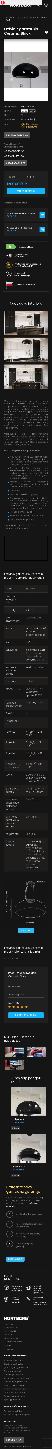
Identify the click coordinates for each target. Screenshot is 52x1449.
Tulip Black (18, 1119)
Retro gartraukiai (12, 1371)
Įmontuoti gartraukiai (14, 1385)
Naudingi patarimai (17, 135)
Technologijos (11, 1338)
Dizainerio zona (11, 1327)
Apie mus (8, 1324)
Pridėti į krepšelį (26, 191)
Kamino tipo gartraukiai (15, 1381)
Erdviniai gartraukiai (13, 1360)
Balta (32, 111)
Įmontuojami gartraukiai (16, 1367)
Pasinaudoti (15, 1259)
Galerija (8, 1334)
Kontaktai (9, 1349)
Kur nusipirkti (10, 1331)
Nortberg (10, 17)
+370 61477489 (14, 156)
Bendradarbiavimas (14, 1341)
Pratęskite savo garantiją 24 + (28, 265)
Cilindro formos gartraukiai (17, 1378)
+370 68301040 (14, 151)
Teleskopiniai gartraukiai (16, 1389)
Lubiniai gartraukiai (13, 1374)
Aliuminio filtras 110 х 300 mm (21, 213)
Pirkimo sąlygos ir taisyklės (17, 1414)
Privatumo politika (13, 1411)
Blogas (7, 1345)
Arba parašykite (15, 163)
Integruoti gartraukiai (14, 1392)
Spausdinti (26, 930)
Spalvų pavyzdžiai (13, 1399)
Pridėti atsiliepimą (26, 1015)
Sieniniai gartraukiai (14, 1364)
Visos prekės (22, 17)
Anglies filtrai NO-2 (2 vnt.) (19, 228)
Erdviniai (34, 17)
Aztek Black (19, 1166)
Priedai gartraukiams (14, 1396)
